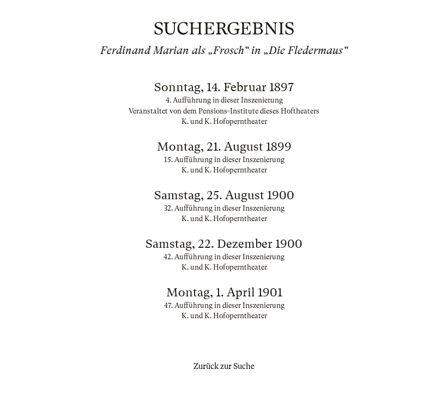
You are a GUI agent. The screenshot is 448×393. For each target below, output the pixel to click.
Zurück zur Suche (224, 366)
